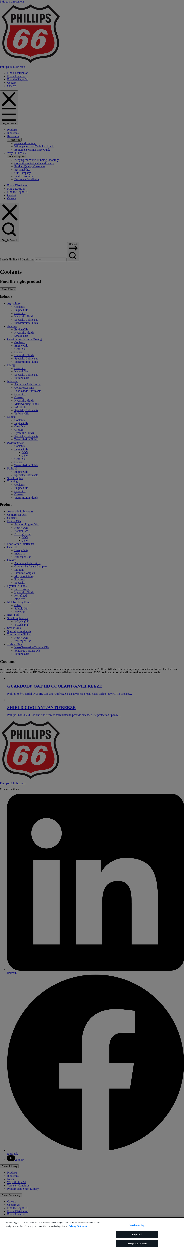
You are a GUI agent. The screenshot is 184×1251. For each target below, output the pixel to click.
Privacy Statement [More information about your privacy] (78, 1226)
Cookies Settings (137, 1225)
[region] (92, 1234)
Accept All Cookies (137, 1243)
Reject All (137, 1234)
